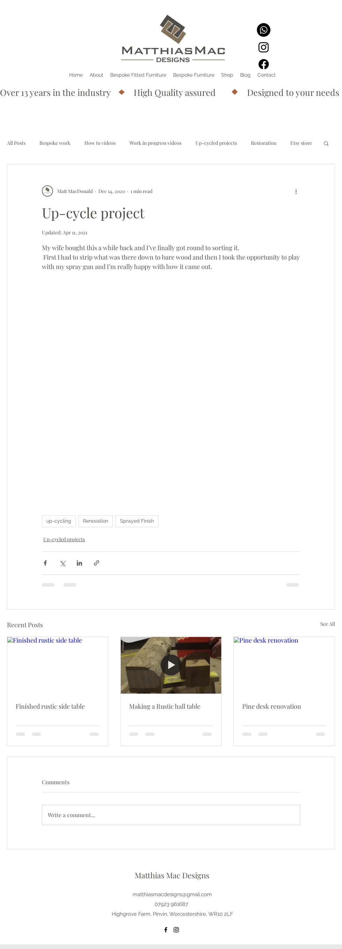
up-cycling (58, 521)
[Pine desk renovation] (284, 665)
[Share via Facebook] (45, 563)
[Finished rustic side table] (57, 665)
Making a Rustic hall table (164, 706)
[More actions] (296, 191)
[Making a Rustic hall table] (171, 665)
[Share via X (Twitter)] (62, 563)
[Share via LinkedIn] (79, 563)
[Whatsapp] (263, 30)
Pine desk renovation (271, 706)
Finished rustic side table (50, 706)
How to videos (100, 143)
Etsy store (301, 143)
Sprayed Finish (137, 521)
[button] (326, 143)
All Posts (16, 143)
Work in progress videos (155, 143)
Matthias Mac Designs (172, 875)
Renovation (95, 521)
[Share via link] (96, 563)
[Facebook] (263, 64)
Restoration (263, 143)
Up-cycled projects (216, 143)
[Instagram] (263, 47)
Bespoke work (54, 143)
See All (327, 624)
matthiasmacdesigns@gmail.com (172, 894)
